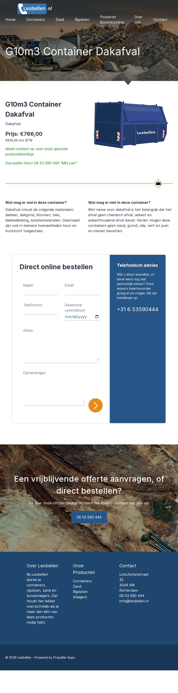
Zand (60, 19)
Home (10, 19)
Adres (28, 330)
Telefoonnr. (33, 305)
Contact (160, 19)
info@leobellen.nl (134, 601)
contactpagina (65, 503)
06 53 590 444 (89, 517)
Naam (28, 285)
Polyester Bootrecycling (112, 19)
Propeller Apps (64, 657)
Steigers (80, 597)
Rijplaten (82, 19)
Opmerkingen (34, 373)
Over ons (138, 19)
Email (69, 285)
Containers (35, 19)
